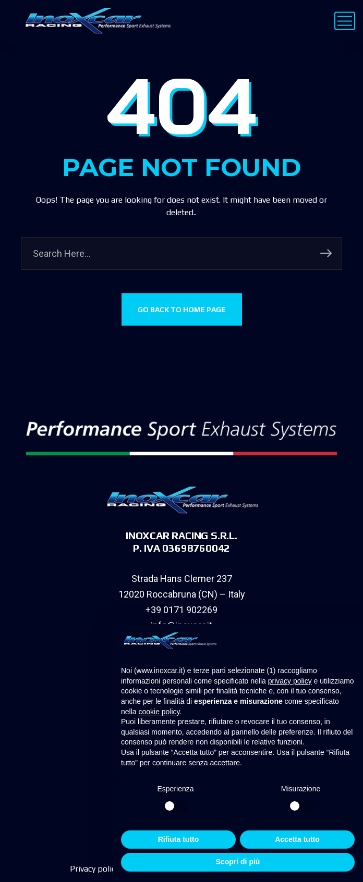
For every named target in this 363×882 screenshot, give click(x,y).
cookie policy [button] (158, 711)
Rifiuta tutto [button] (178, 839)
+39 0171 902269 (181, 609)
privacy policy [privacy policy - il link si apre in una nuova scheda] (290, 681)
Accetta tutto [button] (297, 839)
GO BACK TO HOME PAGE (182, 309)
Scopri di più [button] (238, 862)
